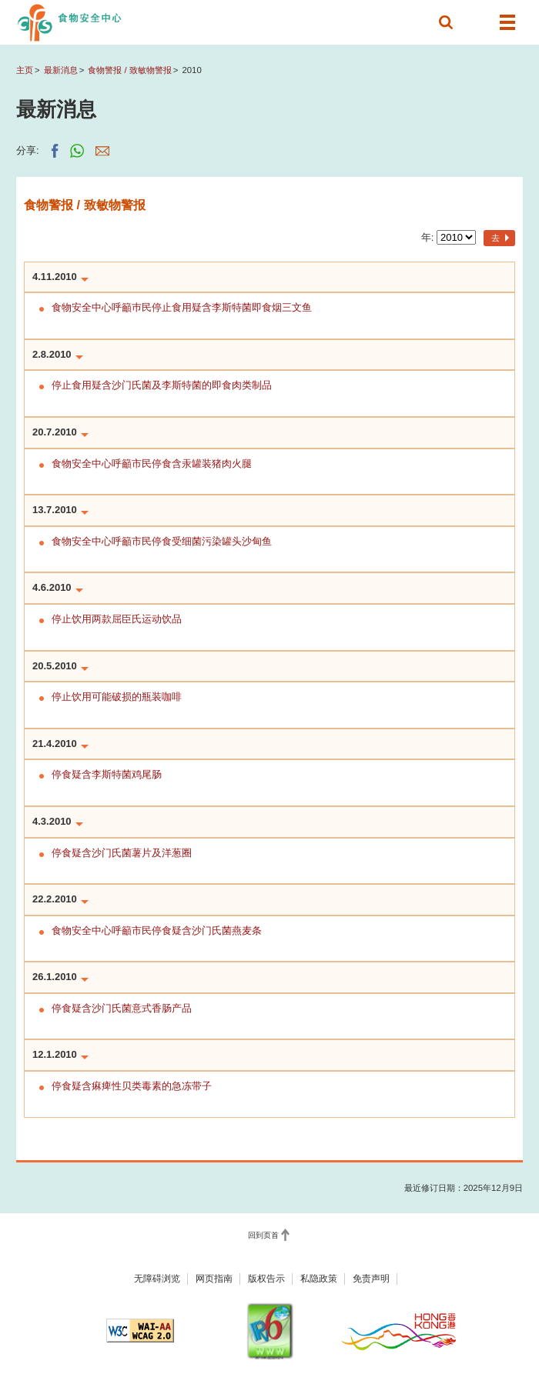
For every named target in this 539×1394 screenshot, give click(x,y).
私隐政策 (318, 1278)
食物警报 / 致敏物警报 (129, 70)
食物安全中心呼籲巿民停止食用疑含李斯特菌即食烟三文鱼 (182, 307)
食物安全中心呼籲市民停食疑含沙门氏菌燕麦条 (157, 930)
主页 (24, 70)
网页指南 (214, 1278)
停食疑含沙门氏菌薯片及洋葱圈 (122, 853)
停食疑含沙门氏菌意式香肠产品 (122, 1008)
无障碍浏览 (157, 1278)
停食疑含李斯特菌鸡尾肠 (107, 774)
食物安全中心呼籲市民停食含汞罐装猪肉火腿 (152, 463)
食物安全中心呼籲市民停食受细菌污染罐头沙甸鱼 (162, 541)
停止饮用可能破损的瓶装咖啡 (117, 696)
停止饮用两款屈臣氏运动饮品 (117, 619)
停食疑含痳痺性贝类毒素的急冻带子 (132, 1086)
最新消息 (61, 70)
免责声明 (371, 1278)
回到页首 (263, 1235)
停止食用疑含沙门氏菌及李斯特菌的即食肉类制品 (162, 385)
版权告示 (266, 1278)
